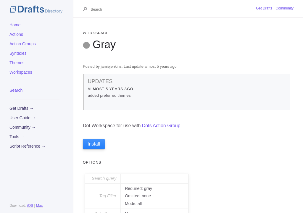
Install (94, 143)
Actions (16, 34)
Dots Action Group (161, 125)
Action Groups (22, 43)
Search (15, 90)
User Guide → (22, 117)
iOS (30, 206)
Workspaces (20, 72)
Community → (22, 127)
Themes (17, 62)
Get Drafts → (21, 108)
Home (14, 24)
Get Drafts (264, 8)
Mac (39, 206)
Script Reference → (27, 146)
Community (284, 8)
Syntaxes (18, 53)
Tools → (17, 136)
